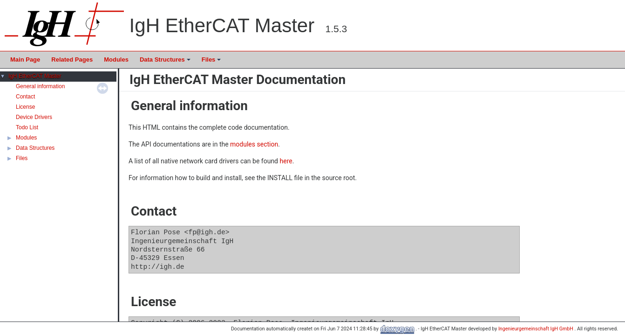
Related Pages (72, 59)
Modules (116, 59)
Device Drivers (34, 117)
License (25, 107)
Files (212, 62)
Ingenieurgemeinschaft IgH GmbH (536, 329)
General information (40, 86)
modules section (254, 144)
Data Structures (166, 62)
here (286, 161)
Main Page (25, 59)
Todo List (27, 127)
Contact (25, 96)
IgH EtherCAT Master (34, 76)
